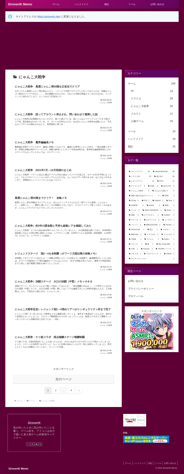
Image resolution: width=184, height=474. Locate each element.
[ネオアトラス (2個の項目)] (152, 220)
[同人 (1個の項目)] (152, 229)
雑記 (150, 465)
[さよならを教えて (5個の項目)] (163, 191)
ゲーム (127, 465)
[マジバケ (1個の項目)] (135, 244)
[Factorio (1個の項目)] (147, 249)
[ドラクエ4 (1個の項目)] (168, 234)
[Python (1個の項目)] (169, 254)
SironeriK (34, 424)
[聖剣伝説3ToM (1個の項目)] (152, 225)
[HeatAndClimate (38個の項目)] (164, 171)
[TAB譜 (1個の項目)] (135, 239)
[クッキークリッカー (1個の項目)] (152, 259)
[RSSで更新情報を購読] (40, 446)
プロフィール (135, 296)
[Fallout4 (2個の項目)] (157, 201)
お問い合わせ (135, 281)
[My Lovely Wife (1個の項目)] (165, 244)
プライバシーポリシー (141, 288)
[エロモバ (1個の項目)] (167, 229)
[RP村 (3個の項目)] (168, 196)
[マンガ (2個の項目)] (134, 210)
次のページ (63, 381)
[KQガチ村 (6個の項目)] (168, 186)
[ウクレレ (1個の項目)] (151, 239)
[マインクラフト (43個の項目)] (139, 171)
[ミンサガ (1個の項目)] (168, 220)
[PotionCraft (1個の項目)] (137, 229)
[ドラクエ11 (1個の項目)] (151, 234)
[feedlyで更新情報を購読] (36, 446)
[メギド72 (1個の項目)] (135, 254)
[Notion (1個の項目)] (168, 239)
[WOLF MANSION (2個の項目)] (152, 210)
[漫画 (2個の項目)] (134, 215)
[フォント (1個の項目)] (135, 225)
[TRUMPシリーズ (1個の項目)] (165, 249)
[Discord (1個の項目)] (169, 225)
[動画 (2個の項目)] (169, 205)
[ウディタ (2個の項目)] (135, 220)
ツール (158, 465)
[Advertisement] (92, 46)
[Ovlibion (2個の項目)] (168, 215)
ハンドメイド (139, 465)
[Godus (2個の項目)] (153, 205)
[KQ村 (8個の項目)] (153, 186)
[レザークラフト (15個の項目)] (141, 181)
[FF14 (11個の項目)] (166, 181)
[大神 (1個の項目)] (133, 249)
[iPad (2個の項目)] (170, 201)
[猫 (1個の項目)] (149, 244)
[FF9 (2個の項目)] (146, 201)
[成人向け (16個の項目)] (164, 176)
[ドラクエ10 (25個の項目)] (140, 176)
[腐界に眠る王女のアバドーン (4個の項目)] (144, 196)
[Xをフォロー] (28, 446)
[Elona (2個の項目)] (169, 210)
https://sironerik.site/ (48, 16)
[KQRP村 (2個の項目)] (136, 205)
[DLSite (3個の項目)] (134, 201)
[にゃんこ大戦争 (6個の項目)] (139, 191)
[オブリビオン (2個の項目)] (150, 215)
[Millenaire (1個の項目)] (135, 234)
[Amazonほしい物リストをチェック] (32, 446)
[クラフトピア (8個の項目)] (137, 186)
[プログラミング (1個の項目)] (152, 254)
